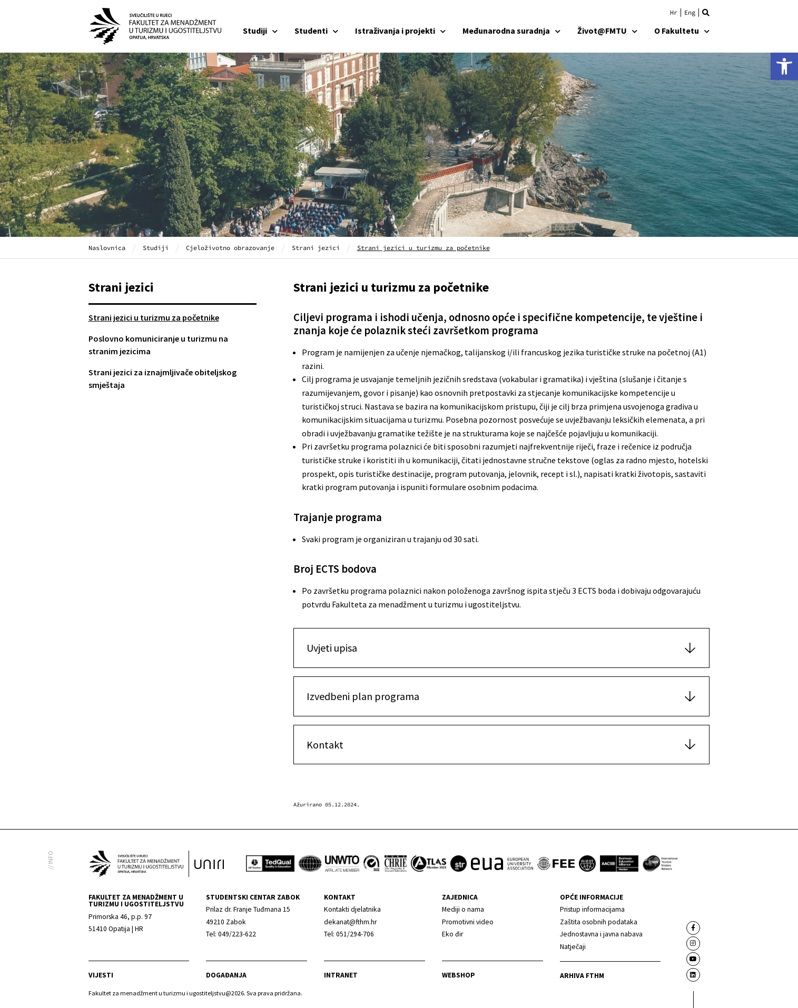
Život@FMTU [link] (607, 30)
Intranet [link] (341, 975)
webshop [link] (458, 975)
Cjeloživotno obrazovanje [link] (230, 248)
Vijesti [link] (100, 975)
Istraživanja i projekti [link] (400, 30)
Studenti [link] (316, 30)
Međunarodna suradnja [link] (511, 30)
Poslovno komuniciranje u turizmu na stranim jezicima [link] (158, 344)
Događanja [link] (226, 975)
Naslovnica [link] (106, 248)
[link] (784, 66)
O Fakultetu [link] (682, 30)
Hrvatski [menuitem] (673, 12)
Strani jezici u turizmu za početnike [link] (153, 317)
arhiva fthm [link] (582, 975)
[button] (706, 12)
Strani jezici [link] (316, 248)
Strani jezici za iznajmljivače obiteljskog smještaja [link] (162, 378)
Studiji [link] (260, 30)
